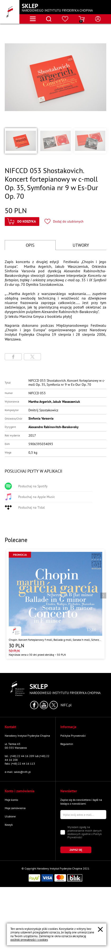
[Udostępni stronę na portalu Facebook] (13, 356)
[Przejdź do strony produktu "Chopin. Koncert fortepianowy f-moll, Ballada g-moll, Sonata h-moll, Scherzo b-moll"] (55, 604)
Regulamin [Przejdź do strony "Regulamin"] (66, 744)
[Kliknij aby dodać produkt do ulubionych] (64, 221)
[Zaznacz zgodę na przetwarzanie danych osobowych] (62, 832)
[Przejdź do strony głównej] (9, 12)
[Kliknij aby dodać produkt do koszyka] (22, 221)
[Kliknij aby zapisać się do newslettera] (75, 850)
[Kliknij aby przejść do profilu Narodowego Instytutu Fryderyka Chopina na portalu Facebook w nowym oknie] (34, 705)
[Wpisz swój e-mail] (83, 814)
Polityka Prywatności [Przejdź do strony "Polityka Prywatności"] (73, 735)
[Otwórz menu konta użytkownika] (98, 19)
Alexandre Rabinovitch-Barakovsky (53, 427)
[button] (21, 141)
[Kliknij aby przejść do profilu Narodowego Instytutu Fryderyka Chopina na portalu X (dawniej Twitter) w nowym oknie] (53, 705)
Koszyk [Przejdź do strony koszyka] (9, 824)
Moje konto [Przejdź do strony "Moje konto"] (11, 800)
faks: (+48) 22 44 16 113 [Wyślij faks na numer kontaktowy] (20, 763)
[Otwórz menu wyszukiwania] (49, 19)
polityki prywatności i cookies (29, 940)
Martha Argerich (39, 401)
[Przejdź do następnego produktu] (103, 596)
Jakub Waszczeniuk (66, 401)
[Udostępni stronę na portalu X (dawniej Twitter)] (32, 356)
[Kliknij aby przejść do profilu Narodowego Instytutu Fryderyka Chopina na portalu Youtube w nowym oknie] (44, 705)
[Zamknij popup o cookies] (100, 929)
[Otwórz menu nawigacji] (32, 19)
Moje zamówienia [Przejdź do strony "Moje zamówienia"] (15, 808)
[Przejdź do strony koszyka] (81, 19)
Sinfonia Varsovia (40, 418)
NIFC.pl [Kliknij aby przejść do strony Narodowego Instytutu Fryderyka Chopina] (66, 705)
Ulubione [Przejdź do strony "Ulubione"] (10, 816)
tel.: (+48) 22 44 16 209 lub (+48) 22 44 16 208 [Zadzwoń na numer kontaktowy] (27, 758)
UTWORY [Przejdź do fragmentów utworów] (81, 245)
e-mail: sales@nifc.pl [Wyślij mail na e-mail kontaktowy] (18, 772)
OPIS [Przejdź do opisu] (30, 245)
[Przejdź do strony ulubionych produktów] (65, 19)
